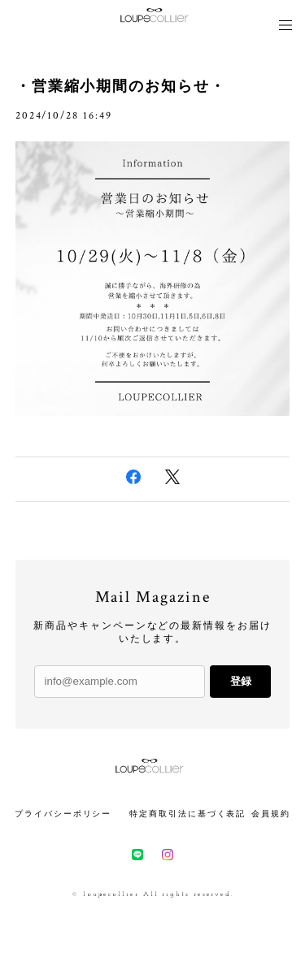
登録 (240, 681)
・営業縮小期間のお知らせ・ (120, 87)
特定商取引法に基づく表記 (187, 814)
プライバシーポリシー (63, 814)
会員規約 (270, 814)
